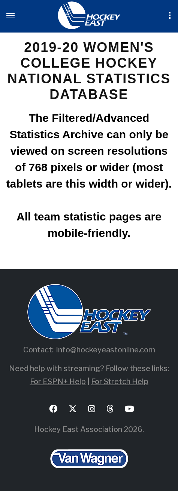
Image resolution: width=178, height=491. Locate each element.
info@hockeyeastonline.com (105, 349)
